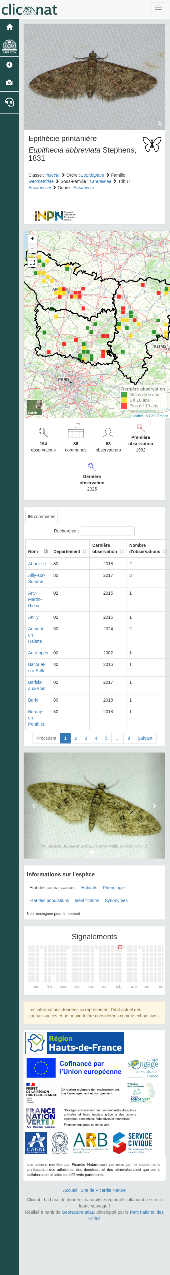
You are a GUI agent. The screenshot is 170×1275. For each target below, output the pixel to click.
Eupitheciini (39, 187)
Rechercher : (94, 531)
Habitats (89, 887)
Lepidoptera (92, 175)
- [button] (32, 248)
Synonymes (116, 900)
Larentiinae (100, 181)
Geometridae (41, 181)
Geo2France (158, 416)
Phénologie (114, 887)
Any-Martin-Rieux (35, 599)
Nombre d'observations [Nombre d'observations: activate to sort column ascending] (144, 548)
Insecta (52, 175)
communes (41, 516)
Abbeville (37, 563)
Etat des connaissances (52, 887)
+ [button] (32, 239)
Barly (33, 700)
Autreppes (38, 652)
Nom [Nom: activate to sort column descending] (33, 551)
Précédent (46, 738)
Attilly (33, 617)
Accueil (70, 1190)
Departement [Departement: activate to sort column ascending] (66, 551)
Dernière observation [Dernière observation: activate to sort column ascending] (104, 548)
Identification (87, 900)
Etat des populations (49, 900)
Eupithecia (83, 187)
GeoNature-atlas (78, 1212)
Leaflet (137, 416)
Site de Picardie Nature (103, 1190)
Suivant (145, 738)
